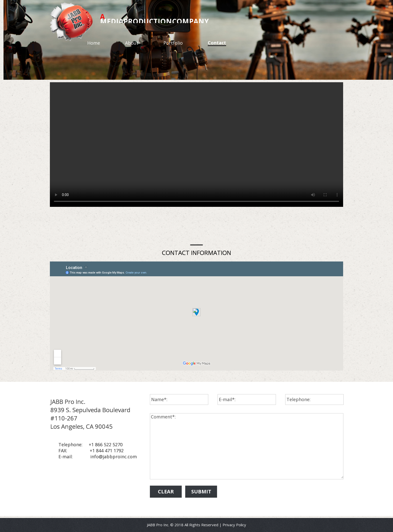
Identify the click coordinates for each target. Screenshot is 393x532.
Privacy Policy (234, 524)
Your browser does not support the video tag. (196, 144)
